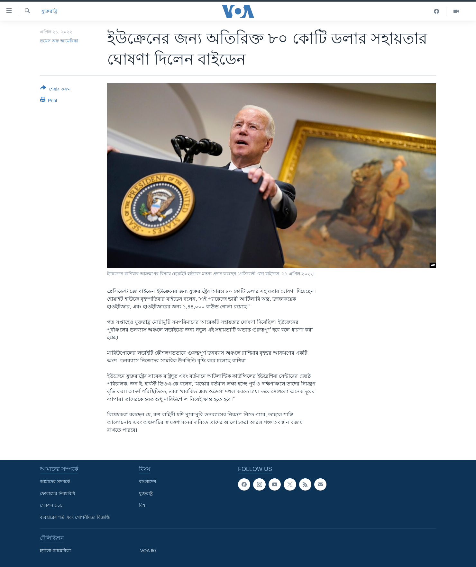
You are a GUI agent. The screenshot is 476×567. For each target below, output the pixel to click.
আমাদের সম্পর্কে (55, 481)
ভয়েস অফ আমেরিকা (59, 40)
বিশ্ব (142, 505)
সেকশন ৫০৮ (51, 505)
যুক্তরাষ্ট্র (49, 11)
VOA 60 (148, 550)
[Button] (55, 89)
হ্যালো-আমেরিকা (55, 550)
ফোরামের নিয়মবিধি (57, 493)
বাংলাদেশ (147, 481)
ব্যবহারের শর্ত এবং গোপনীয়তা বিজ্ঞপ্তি (75, 517)
